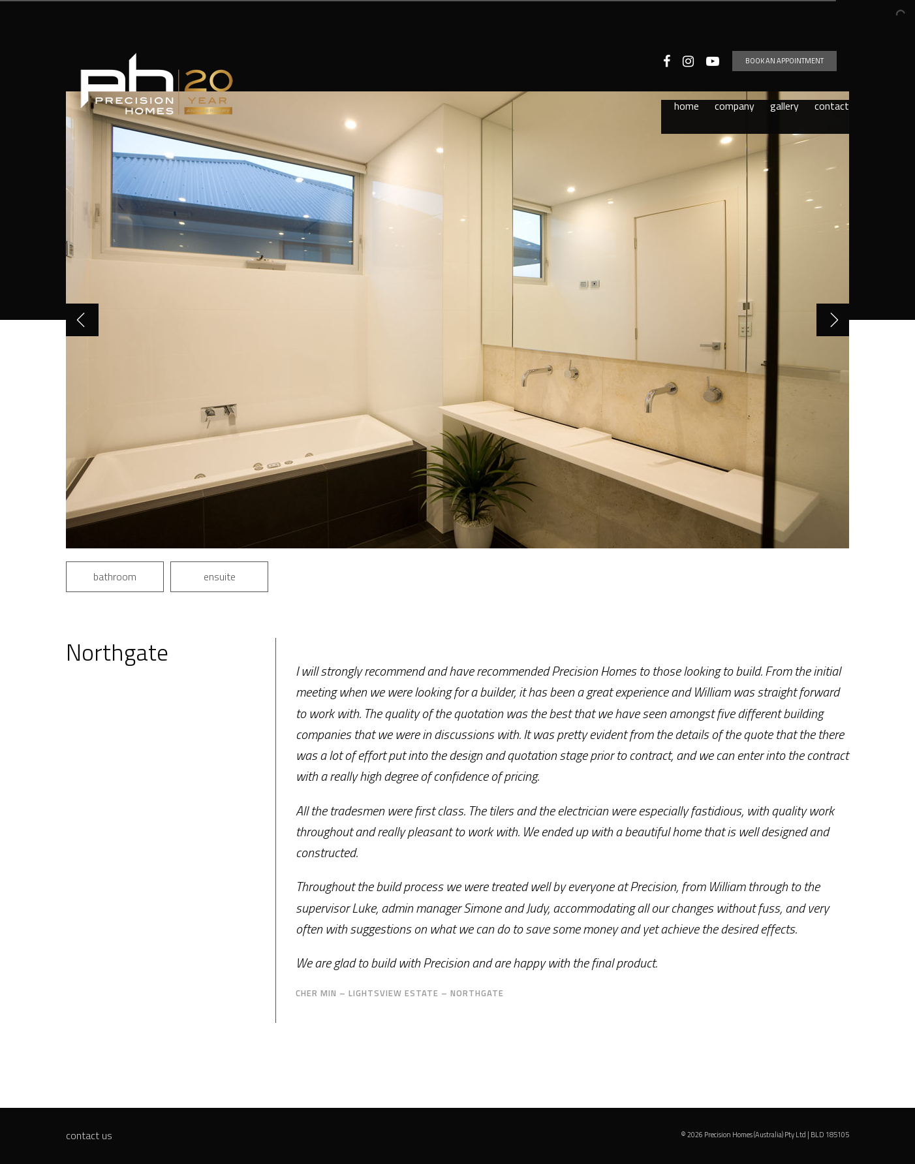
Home (686, 64)
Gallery (784, 64)
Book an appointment (797, 29)
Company (734, 64)
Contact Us (89, 1135)
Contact (831, 64)
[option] (457, 319)
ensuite (220, 576)
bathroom (114, 576)
